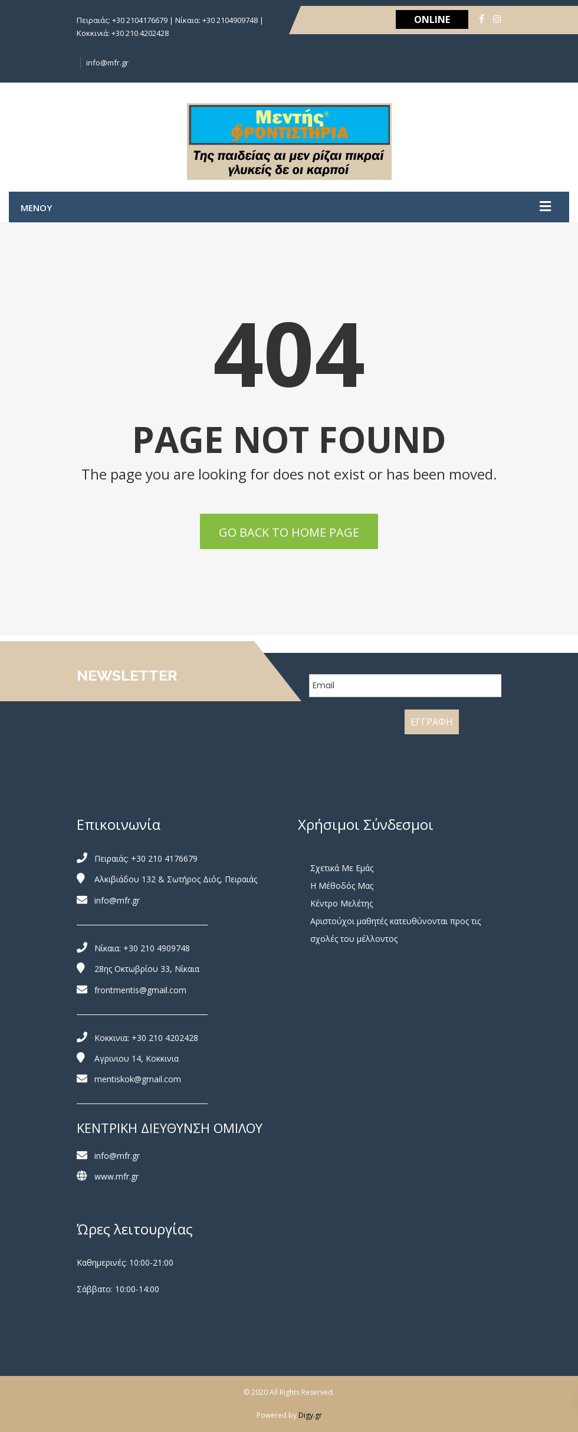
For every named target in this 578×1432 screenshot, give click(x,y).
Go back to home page (289, 532)
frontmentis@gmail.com (140, 990)
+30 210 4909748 (156, 948)
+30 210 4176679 (164, 858)
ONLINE (432, 19)
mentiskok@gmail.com (137, 1079)
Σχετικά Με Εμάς (341, 867)
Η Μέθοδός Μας (341, 885)
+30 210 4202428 (165, 1037)
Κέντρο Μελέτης (341, 903)
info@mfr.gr (107, 62)
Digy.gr (310, 1415)
